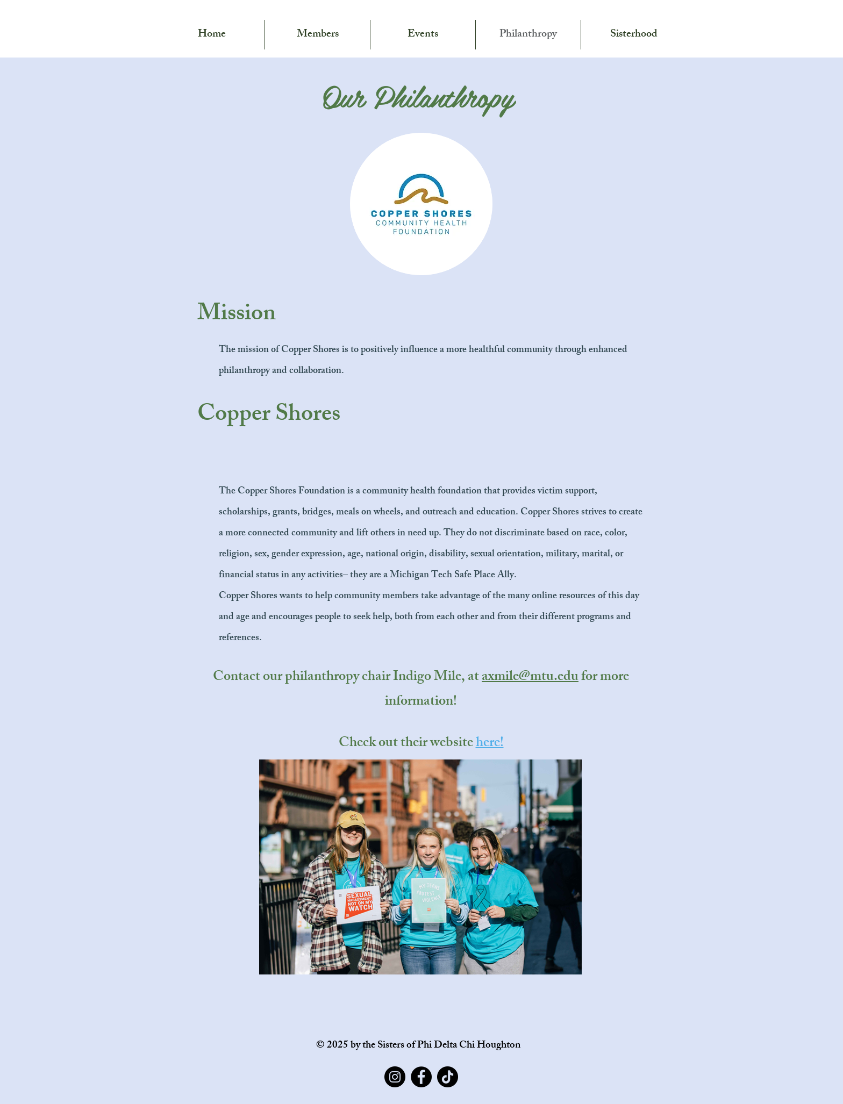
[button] (212, 34)
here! (490, 744)
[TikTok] (447, 1076)
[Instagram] (394, 1076)
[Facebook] (421, 1076)
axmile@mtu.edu (530, 677)
